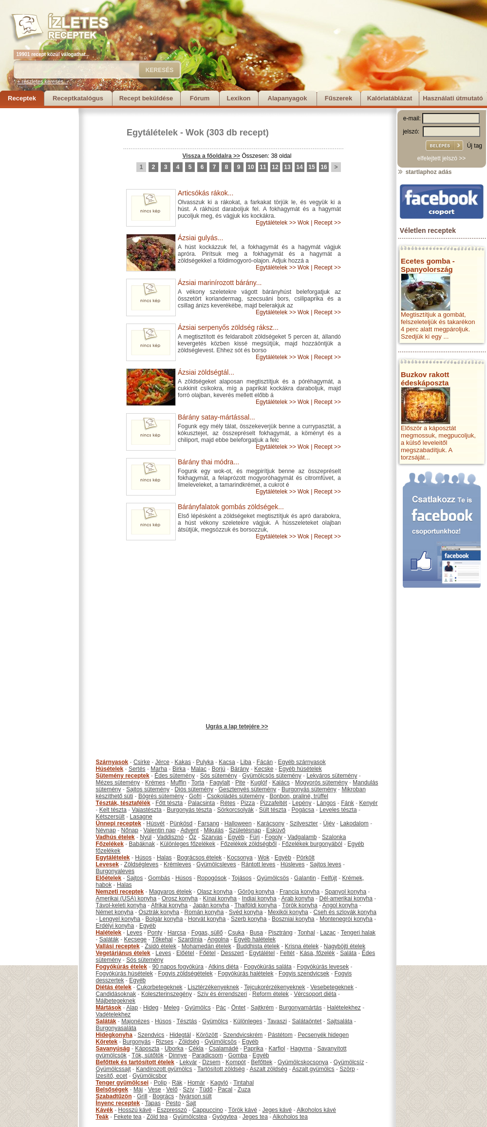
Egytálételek (152, 132)
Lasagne (141, 816)
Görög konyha (256, 891)
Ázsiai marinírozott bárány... (220, 283)
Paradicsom (207, 1055)
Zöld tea (157, 1116)
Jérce (162, 762)
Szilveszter (304, 823)
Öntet (238, 1007)
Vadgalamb (302, 837)
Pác (221, 1007)
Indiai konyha (259, 898)
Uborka (174, 1048)
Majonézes (135, 1021)
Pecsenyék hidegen (323, 1034)
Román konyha (204, 912)
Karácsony (270, 823)
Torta (198, 782)
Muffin (178, 782)
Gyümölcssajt (113, 1069)
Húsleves (292, 864)
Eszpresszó (172, 1110)
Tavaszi (277, 1021)
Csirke (141, 762)
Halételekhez (343, 1007)
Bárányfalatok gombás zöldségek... (231, 507)
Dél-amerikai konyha (345, 898)
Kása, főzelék (317, 953)
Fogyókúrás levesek (323, 966)
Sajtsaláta (340, 1021)
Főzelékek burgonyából (312, 843)
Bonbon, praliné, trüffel (298, 796)
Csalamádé (224, 1048)
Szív (188, 1089)
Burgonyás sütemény (309, 789)
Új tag (474, 145)
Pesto (173, 1103)
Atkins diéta (223, 966)
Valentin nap (160, 830)
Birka (179, 768)
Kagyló (219, 1082)
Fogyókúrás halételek (245, 973)
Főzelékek (110, 843)
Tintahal (243, 1082)
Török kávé (242, 1110)
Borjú (218, 768)
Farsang (208, 823)
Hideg (150, 1007)
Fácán (265, 762)
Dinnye (178, 1055)
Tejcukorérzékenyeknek (274, 987)
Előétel (185, 953)
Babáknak (142, 843)
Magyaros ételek (170, 891)
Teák (102, 1116)
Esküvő (275, 830)
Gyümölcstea (190, 1116)
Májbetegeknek (115, 1000)
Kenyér (368, 803)
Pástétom (280, 1034)
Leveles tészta (338, 809)
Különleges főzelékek (187, 843)
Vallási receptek (118, 946)
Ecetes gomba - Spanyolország (428, 265)
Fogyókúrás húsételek (124, 973)
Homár (196, 1082)
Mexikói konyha (288, 912)
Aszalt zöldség (268, 1069)
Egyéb (236, 837)
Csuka (236, 932)
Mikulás (214, 830)
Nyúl (145, 837)
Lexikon (238, 98)
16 (323, 167)
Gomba (237, 1055)
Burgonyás (136, 1041)
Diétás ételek (113, 987)
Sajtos (135, 878)
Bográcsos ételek (199, 857)
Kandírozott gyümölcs (164, 1069)
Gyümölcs (197, 1007)
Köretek (107, 1041)
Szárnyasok (112, 762)
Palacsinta (201, 803)
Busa (256, 932)
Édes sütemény (174, 775)
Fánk (347, 803)
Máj (138, 1089)
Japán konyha (211, 905)
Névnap (106, 830)
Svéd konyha (245, 912)
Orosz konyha (180, 898)
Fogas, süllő (207, 932)
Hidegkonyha (114, 1034)
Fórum (199, 98)
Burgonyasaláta (116, 1028)
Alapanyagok (287, 98)
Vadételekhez (113, 1014)
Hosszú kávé (135, 1110)
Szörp (347, 1069)
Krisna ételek (301, 946)
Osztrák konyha (159, 912)
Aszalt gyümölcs (313, 1069)
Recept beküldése (146, 98)
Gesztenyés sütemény (248, 789)
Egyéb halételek (255, 939)
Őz (192, 837)
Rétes (227, 803)
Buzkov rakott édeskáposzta (425, 378)
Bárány (239, 768)
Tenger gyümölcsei (122, 1082)
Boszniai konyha (293, 919)
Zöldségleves (141, 864)
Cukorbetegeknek (160, 987)
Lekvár (188, 1062)
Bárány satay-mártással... (216, 417)
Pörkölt (306, 857)
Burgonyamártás (300, 1007)
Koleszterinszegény (166, 994)
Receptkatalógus (78, 98)
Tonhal (306, 932)
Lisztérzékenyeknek (213, 987)
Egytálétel (262, 953)
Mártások (109, 1007)
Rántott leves (258, 864)
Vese (154, 1089)
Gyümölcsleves (216, 864)
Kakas (183, 762)
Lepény (301, 803)
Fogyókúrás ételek (121, 966)
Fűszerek (338, 98)
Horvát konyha (206, 919)
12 (275, 167)
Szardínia (190, 939)
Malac (198, 768)
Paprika (253, 1048)
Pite (240, 782)
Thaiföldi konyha (255, 905)
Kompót (235, 1062)
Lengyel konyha (119, 919)
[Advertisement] (39, 254)
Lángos (326, 803)
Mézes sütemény (118, 782)
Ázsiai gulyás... (200, 238)
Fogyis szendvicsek (304, 973)
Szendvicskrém (242, 1034)
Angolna (218, 939)
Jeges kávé (277, 1110)
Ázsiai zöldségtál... (206, 372)
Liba (245, 762)
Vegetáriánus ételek (123, 953)
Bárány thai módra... (208, 462)
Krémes (155, 782)
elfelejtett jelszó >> (441, 158)
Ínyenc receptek (118, 1103)
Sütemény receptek (123, 775)
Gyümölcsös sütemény (271, 775)
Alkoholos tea (290, 1116)
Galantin (305, 878)
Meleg (172, 1007)
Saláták (109, 939)
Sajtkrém (262, 1007)
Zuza (244, 1089)
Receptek (22, 98)
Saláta (348, 953)
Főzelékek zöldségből (249, 843)
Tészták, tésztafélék (123, 803)
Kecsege (135, 939)
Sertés (137, 768)
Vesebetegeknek (332, 987)
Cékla (196, 1048)
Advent (189, 830)
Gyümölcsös (273, 878)
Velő (171, 1089)
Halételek (109, 932)
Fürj (254, 837)
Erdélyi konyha (115, 925)
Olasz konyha (215, 891)
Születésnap (245, 830)
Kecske (263, 768)
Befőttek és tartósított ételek (135, 1062)
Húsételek (110, 768)
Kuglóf (258, 782)
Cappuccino (207, 1110)
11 (263, 167)
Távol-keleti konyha (121, 905)
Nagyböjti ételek (344, 946)
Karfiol (276, 1048)
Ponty (155, 932)
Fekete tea (128, 1116)
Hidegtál (180, 1034)
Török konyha (300, 905)
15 (311, 167)
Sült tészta (272, 809)
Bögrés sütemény (161, 796)
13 (287, 167)
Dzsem (211, 1062)
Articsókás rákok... (205, 193)
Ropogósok (212, 878)
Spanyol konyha (345, 891)
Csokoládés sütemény (235, 796)
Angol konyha (340, 905)
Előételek (109, 878)
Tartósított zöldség (220, 1069)
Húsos (143, 857)
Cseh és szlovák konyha (344, 912)
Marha (158, 768)
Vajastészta (147, 809)
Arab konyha (297, 898)
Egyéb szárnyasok (302, 762)
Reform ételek (270, 994)
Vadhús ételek (115, 837)
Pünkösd (181, 823)
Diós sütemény (194, 789)
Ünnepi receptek (118, 823)
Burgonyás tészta (189, 809)
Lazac (328, 932)
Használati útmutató (453, 98)
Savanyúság (113, 1048)
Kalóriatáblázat (389, 98)
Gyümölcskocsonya (303, 1062)
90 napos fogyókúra (178, 966)
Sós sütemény (218, 775)
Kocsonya (240, 857)
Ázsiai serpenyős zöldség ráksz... (228, 327)
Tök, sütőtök (147, 1055)
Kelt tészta (113, 809)
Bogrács (163, 1096)
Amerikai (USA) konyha (126, 898)
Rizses (164, 1041)
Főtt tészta (169, 803)
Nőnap (129, 830)
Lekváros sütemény (331, 775)
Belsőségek (112, 1089)
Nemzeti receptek (120, 891)
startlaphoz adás (424, 172)
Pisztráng (280, 932)
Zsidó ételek (160, 946)
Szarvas (212, 837)
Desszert (232, 953)
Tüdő (205, 1089)
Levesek (107, 864)
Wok (195, 132)
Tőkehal (162, 939)
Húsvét (156, 823)
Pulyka (205, 762)
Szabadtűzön (114, 1096)
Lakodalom (354, 823)
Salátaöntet (307, 1021)
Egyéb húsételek (300, 768)
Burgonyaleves (115, 871)
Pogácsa (303, 809)
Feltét (287, 953)
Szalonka (334, 837)
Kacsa (227, 762)
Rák (177, 1082)
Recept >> (327, 222)
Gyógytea (224, 1116)
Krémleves (177, 864)
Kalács (281, 782)
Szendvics (151, 1034)
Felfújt (329, 878)
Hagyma (301, 1048)
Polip (160, 1082)
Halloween (238, 823)
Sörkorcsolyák (235, 809)
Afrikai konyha (169, 905)
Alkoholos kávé (316, 1110)
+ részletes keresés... (42, 81)
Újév (329, 823)
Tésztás (186, 1021)
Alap (132, 1007)
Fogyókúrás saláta (268, 966)
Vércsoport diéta (315, 994)
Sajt (191, 1103)
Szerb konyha (248, 919)
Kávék (104, 1110)
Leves (134, 932)
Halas (164, 857)
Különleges (247, 1021)
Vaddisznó (170, 837)
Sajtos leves (325, 864)
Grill (142, 1096)
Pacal (225, 1089)
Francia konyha (299, 891)
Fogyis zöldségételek (185, 973)
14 (299, 167)
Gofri (195, 796)
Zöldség (189, 1041)
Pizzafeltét (273, 803)
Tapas (153, 1103)
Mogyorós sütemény (321, 782)
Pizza (248, 803)
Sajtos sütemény (147, 789)
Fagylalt (219, 782)
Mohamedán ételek (206, 946)
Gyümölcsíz (349, 1062)
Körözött (207, 1034)
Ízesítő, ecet (112, 1075)
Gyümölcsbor (149, 1075)
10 (250, 167)
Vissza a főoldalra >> (212, 156)
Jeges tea (255, 1116)
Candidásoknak (116, 994)
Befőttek (261, 1062)
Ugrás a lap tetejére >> (237, 726)
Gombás (159, 878)
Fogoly (273, 837)
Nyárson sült (195, 1096)
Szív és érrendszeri (222, 994)
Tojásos (242, 878)
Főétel (207, 953)
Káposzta (147, 1048)
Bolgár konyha (164, 919)
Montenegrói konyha (346, 919)
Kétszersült (110, 816)
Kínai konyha (220, 898)
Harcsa (177, 932)
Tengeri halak (358, 932)
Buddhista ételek (258, 946)
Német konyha (114, 912)
